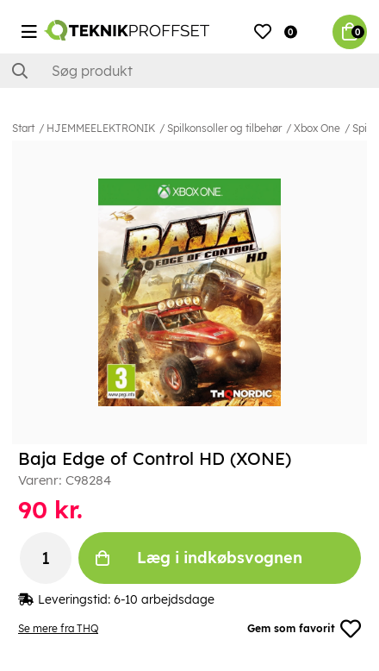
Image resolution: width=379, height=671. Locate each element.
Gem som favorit (304, 628)
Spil (361, 128)
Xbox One (317, 128)
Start (23, 128)
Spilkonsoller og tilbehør (224, 128)
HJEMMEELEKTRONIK (101, 128)
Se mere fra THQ (58, 628)
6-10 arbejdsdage (164, 599)
